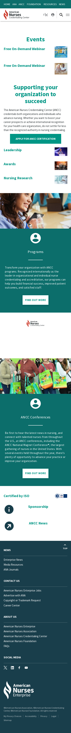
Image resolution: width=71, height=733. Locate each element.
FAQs (6, 646)
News (62, 4)
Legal (53, 716)
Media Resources (13, 564)
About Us (10, 616)
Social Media (12, 657)
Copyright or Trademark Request (22, 600)
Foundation (34, 4)
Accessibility (31, 716)
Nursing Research (18, 178)
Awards (10, 164)
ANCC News (38, 523)
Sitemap (7, 720)
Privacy (43, 716)
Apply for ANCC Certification (36, 138)
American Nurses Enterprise (19, 626)
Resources (50, 4)
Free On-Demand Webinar (24, 48)
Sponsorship (38, 506)
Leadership (13, 150)
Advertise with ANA (14, 595)
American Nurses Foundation (20, 641)
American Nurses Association (20, 631)
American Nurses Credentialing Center (25, 636)
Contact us (12, 581)
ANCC (21, 4)
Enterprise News (13, 559)
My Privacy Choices (12, 716)
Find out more (35, 473)
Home (7, 4)
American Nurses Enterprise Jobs (22, 590)
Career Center (12, 605)
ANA (14, 4)
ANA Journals (11, 569)
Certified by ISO (16, 495)
